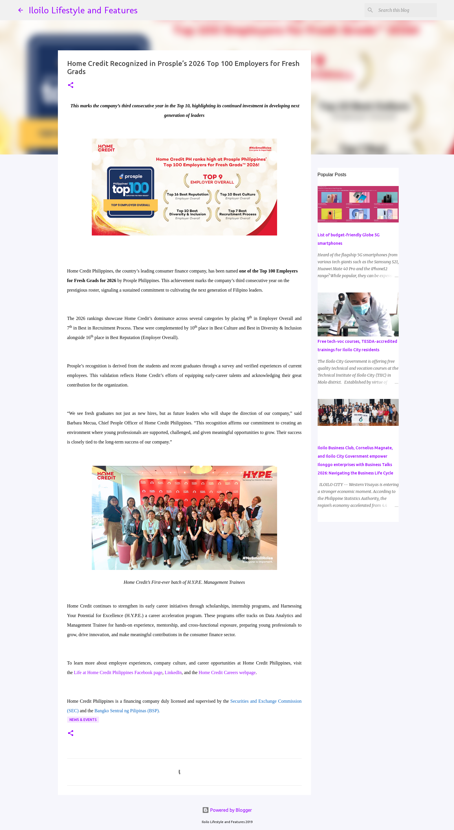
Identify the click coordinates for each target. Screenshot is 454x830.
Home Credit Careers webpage (227, 672)
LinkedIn (173, 672)
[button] (70, 85)
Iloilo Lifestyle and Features (83, 10)
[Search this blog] (406, 10)
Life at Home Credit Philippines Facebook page (118, 672)
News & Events (83, 720)
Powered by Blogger (227, 810)
